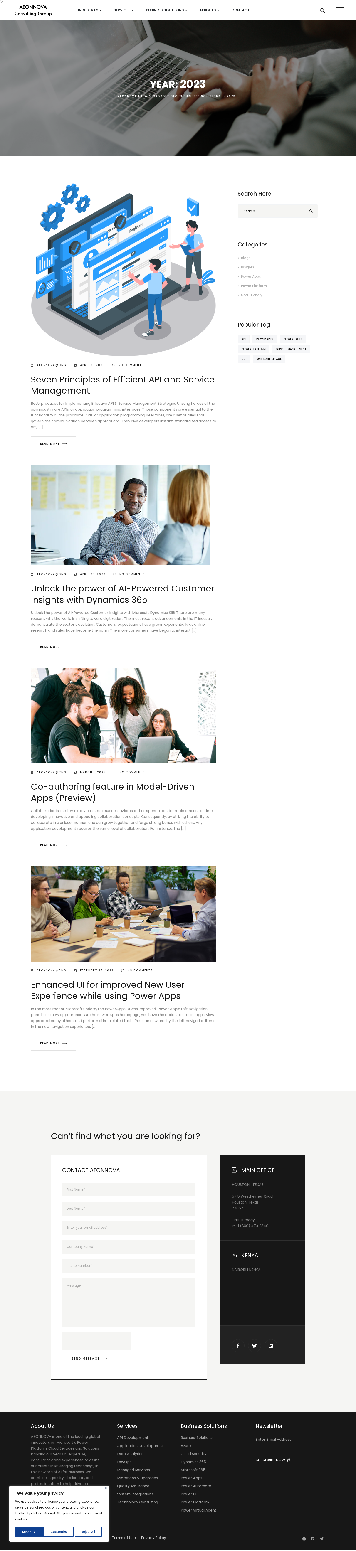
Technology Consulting (137, 1503)
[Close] (106, 1489)
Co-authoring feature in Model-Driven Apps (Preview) (112, 792)
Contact (240, 10)
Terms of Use (124, 1538)
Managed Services (133, 1471)
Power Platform (254, 285)
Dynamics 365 (193, 1463)
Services (122, 10)
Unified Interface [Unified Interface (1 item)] (272, 359)
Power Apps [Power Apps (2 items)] (268, 339)
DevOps (124, 1463)
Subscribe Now (273, 1465)
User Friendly (251, 295)
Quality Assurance (133, 1487)
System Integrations (135, 1495)
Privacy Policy (153, 1538)
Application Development (140, 1447)
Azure (186, 1447)
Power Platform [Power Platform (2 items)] (255, 349)
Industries (88, 10)
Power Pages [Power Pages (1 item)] (298, 339)
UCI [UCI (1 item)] (245, 359)
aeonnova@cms (48, 365)
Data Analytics (130, 1454)
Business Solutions (165, 10)
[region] (59, 1514)
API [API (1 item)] (245, 339)
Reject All (59, 1532)
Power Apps (251, 276)
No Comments (128, 365)
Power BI (188, 1495)
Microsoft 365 (193, 1471)
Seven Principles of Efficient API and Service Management (123, 384)
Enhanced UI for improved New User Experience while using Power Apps (108, 990)
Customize (29, 1532)
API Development (132, 1438)
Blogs (245, 258)
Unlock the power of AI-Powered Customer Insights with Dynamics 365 (122, 594)
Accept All (88, 1532)
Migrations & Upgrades (137, 1479)
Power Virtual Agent (198, 1511)
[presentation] (96, 1342)
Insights (207, 10)
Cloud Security (193, 1454)
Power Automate (196, 1487)
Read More (53, 444)
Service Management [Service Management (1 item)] (294, 349)
